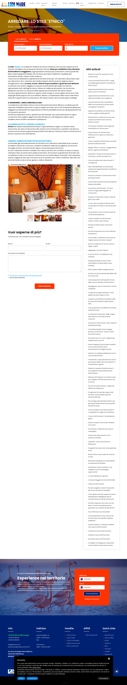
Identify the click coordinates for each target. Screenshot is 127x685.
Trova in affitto (101, 48)
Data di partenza (45, 44)
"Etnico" (17, 67)
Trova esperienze (92, 593)
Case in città (70, 638)
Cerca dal (83, 575)
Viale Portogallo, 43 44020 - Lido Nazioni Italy (43, 637)
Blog (15, 31)
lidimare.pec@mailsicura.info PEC (19, 647)
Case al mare (70, 635)
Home (10, 31)
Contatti (101, 4)
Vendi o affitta (58, 4)
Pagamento (93, 4)
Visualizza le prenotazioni (92, 599)
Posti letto (69, 44)
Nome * (10, 244)
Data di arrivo (19, 44)
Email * (48, 244)
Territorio (73, 4)
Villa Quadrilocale (90, 635)
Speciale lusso (47, 4)
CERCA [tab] (21, 39)
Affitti (39, 4)
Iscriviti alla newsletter (17, 278)
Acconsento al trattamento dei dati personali (25, 275)
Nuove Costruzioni (71, 646)
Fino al (81, 583)
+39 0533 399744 (13, 638)
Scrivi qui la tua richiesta (16, 253)
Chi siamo (84, 4)
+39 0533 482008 (13, 640)
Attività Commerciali (72, 643)
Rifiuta (93, 678)
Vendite (33, 4)
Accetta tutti (104, 678)
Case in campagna (72, 640)
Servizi (66, 4)
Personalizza (23, 678)
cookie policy (36, 667)
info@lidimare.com (14, 645)
